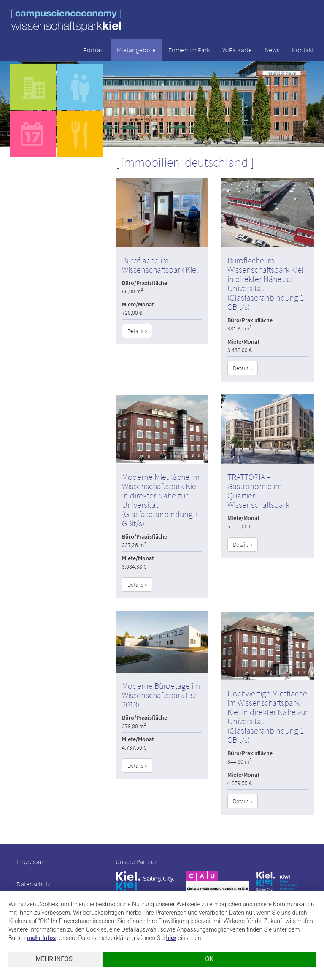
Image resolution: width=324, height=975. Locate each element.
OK (209, 959)
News (272, 50)
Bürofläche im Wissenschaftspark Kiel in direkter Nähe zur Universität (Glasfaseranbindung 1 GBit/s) (265, 283)
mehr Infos (41, 937)
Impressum (31, 861)
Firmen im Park (189, 50)
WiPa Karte (237, 50)
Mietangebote (136, 50)
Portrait (93, 50)
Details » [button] (137, 331)
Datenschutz (33, 884)
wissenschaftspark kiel (66, 20)
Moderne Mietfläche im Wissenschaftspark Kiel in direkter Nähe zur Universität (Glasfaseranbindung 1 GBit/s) (161, 499)
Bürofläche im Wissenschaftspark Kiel (160, 265)
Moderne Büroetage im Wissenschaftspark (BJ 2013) (161, 695)
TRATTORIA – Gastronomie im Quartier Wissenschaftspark (258, 490)
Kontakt (303, 50)
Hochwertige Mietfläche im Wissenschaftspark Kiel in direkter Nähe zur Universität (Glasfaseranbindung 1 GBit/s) (267, 716)
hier (171, 937)
